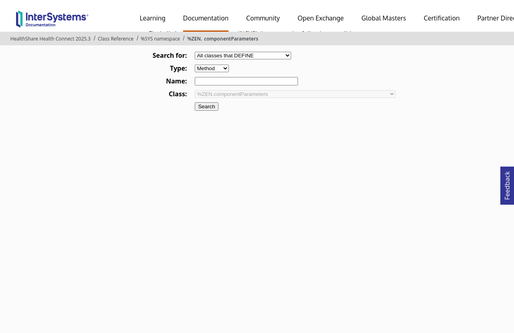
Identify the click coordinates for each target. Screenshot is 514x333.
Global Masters (383, 18)
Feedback (507, 183)
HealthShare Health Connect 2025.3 (50, 38)
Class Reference (116, 38)
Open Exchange (321, 18)
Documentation (205, 18)
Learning (152, 18)
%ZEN (194, 38)
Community (263, 18)
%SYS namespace (160, 38)
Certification (442, 18)
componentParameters (231, 38)
